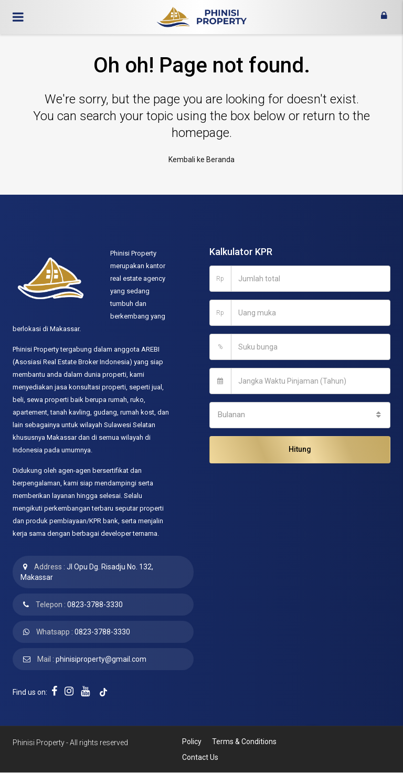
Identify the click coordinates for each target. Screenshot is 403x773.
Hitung (300, 449)
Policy (192, 741)
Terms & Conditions (244, 741)
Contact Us (200, 757)
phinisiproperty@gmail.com (101, 659)
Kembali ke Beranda (201, 159)
